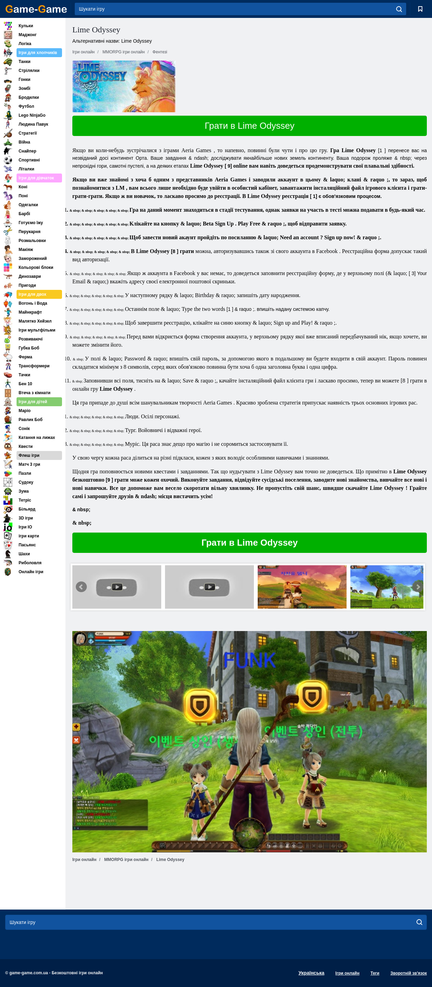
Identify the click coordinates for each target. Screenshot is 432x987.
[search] (399, 8)
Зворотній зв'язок (408, 973)
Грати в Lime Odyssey (249, 125)
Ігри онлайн (348, 973)
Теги (374, 973)
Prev (81, 586)
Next (417, 586)
